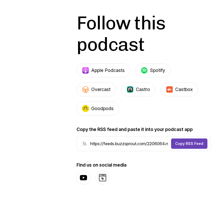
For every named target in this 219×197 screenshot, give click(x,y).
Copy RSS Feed (189, 143)
